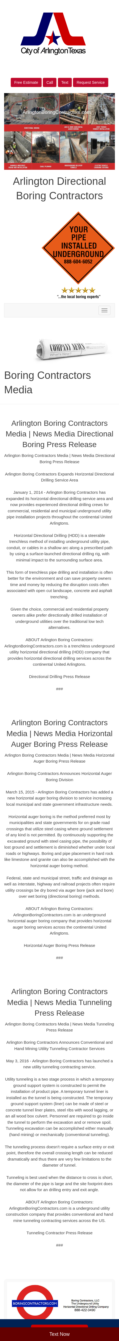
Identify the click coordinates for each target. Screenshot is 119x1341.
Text (65, 82)
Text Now (59, 1334)
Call (49, 82)
